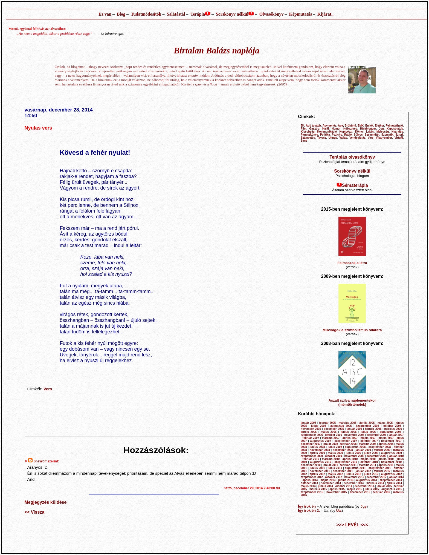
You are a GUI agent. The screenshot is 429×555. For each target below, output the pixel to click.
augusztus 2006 (390, 431)
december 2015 (360, 492)
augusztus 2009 (391, 452)
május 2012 (335, 474)
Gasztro (314, 128)
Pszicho (337, 134)
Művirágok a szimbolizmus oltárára (352, 330)
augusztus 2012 (391, 474)
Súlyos (358, 134)
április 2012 (317, 474)
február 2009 (382, 449)
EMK (361, 125)
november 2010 (391, 462)
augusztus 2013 (366, 480)
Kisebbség (308, 131)
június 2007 (386, 437)
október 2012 (333, 477)
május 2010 (368, 458)
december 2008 (343, 449)
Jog (381, 128)
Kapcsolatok (395, 128)
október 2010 (369, 462)
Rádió (348, 134)
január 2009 (363, 449)
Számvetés (308, 137)
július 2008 (335, 446)
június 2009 (353, 452)
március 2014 (375, 483)
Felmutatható (394, 125)
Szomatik (387, 134)
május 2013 (327, 480)
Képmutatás (300, 14)
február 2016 (381, 492)
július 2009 (371, 452)
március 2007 (331, 437)
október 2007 (369, 440)
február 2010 (311, 458)
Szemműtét (372, 134)
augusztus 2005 (341, 425)
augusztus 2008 (355, 446)
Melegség (382, 131)
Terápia (197, 14)
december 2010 (310, 465)
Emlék (369, 125)
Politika (325, 134)
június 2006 (348, 431)
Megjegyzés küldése (46, 502)
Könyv (359, 131)
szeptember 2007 (345, 440)
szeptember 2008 (380, 446)
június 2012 (353, 474)
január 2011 (330, 465)
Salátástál (176, 14)
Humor (336, 128)
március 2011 (367, 465)
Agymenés (330, 125)
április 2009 (317, 452)
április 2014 (394, 483)
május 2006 (329, 431)
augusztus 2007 (320, 440)
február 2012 (382, 471)
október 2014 (343, 486)
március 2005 (347, 422)
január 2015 (384, 486)
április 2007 (350, 437)
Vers (48, 389)
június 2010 (386, 458)
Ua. (339, 510)
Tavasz (321, 137)
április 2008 (386, 443)
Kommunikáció (327, 131)
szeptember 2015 (312, 492)
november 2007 (391, 440)
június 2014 (325, 486)
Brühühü (350, 125)
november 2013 (331, 483)
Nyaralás (397, 131)
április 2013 (310, 480)
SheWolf (40, 461)
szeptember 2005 (367, 425)
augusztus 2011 (355, 468)
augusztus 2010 (320, 462)
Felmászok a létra (352, 263)
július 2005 (318, 425)
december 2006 (376, 434)
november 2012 (354, 477)
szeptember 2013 (391, 480)
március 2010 (331, 458)
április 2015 (336, 489)
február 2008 (348, 443)
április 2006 (309, 431)
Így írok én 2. (309, 510)
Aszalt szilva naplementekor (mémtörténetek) (352, 402)
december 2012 (376, 477)
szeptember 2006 (312, 434)
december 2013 (354, 483)
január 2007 (396, 434)
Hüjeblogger (368, 128)
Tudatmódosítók (146, 14)
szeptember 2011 (380, 468)
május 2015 (354, 489)
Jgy (364, 506)
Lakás (370, 131)
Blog (121, 14)
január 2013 (396, 477)
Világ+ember (384, 137)
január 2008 (330, 443)
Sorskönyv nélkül (232, 14)
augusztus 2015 (391, 489)
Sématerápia (355, 185)
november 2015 (336, 492)
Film (303, 128)
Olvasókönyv (271, 14)
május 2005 (385, 422)
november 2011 (320, 471)
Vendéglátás (357, 137)
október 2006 (333, 434)
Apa (340, 125)
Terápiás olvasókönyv (352, 157)
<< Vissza (35, 512)
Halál (325, 128)
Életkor (379, 125)
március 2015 (318, 489)
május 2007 (368, 437)
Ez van (104, 14)
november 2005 (311, 428)
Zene (304, 140)
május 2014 (308, 486)
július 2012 (371, 474)
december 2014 (365, 486)
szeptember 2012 (312, 477)
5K (302, 125)
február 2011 (348, 465)
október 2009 (333, 455)
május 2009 (335, 452)
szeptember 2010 (345, 462)
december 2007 (310, 443)
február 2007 (311, 437)
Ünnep (333, 137)
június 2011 (317, 468)
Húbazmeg (350, 128)
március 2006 (393, 428)
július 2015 (372, 489)
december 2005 (334, 428)
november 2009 (354, 455)
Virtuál (399, 137)
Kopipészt (346, 131)
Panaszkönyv (309, 134)
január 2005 (308, 422)
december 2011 (343, 471)
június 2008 (317, 446)
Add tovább (313, 125)
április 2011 (386, 465)
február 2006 (373, 428)
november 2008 (320, 449)
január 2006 (354, 428)
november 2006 (354, 434)
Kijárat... (326, 14)
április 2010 (350, 458)
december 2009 (376, 455)
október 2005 (392, 425)
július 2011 (335, 468)
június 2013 (345, 480)
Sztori (399, 134)
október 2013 (309, 483)
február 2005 (327, 422)
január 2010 (396, 455)
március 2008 (367, 443)
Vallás (343, 137)
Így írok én (307, 506)
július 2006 (368, 431)
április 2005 (367, 422)
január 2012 (363, 471)
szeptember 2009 (312, 455)
